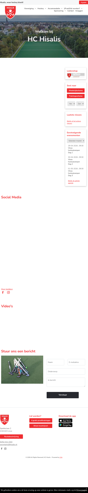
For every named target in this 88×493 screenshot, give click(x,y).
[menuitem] (30, 8)
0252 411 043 (6, 442)
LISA (60, 457)
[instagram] (8, 292)
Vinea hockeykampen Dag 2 (74, 161)
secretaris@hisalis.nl (8, 444)
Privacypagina (81, 490)
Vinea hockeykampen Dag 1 (74, 150)
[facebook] (3, 292)
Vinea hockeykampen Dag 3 (74, 173)
